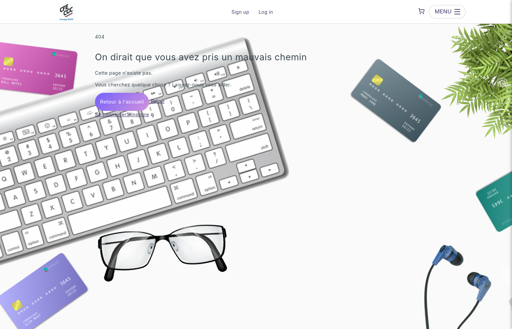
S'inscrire (137, 114)
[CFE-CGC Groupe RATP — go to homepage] (66, 12)
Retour (158, 101)
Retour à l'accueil (122, 101)
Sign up (240, 12)
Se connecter (110, 114)
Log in (266, 12)
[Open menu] (447, 11)
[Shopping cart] (421, 11)
